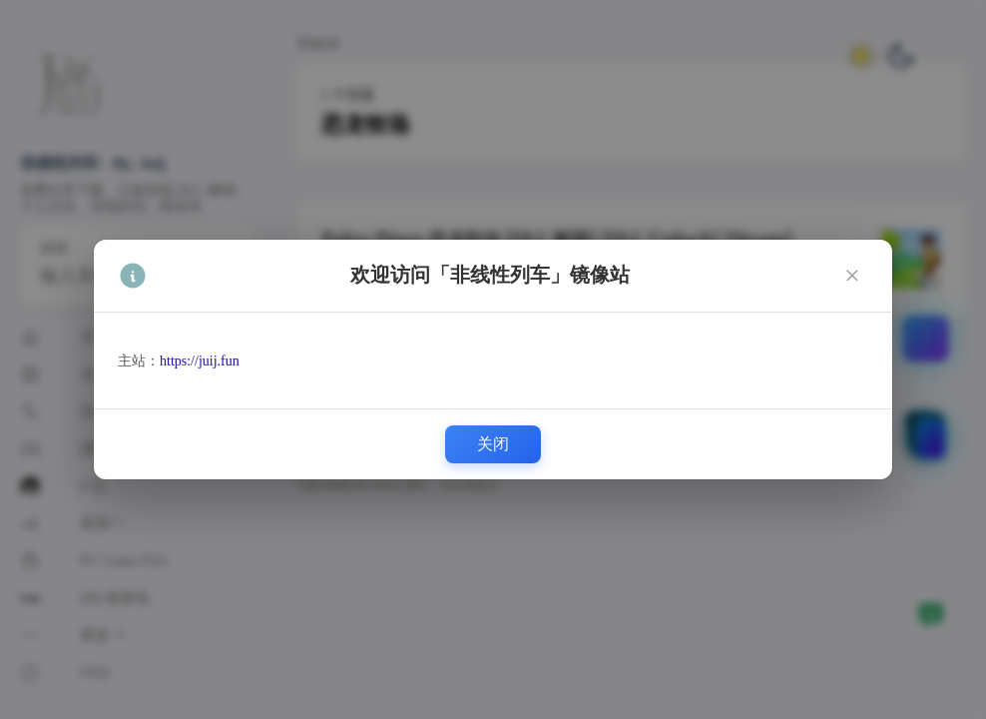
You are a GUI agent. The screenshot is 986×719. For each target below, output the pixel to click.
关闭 (493, 443)
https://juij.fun (200, 361)
